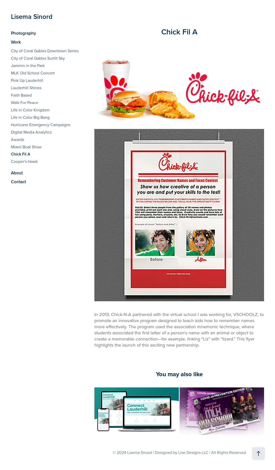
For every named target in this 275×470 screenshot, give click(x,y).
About (17, 173)
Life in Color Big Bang (30, 117)
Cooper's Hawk (24, 161)
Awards (17, 139)
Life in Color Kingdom (30, 110)
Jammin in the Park (28, 65)
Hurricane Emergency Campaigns (40, 124)
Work (16, 42)
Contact (18, 182)
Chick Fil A (20, 154)
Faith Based (21, 95)
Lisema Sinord (32, 16)
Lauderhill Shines (26, 87)
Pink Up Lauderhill (27, 80)
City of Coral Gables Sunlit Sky (38, 58)
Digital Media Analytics (31, 132)
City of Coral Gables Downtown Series (45, 51)
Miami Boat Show (26, 147)
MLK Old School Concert (33, 73)
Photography (23, 33)
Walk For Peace (24, 102)
